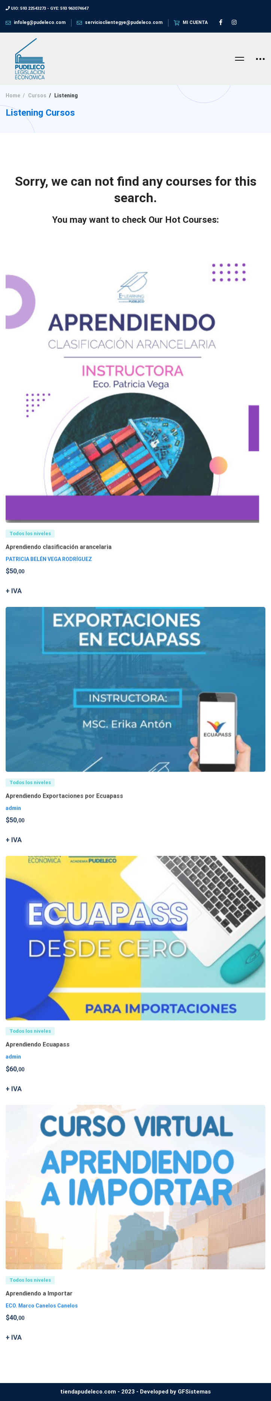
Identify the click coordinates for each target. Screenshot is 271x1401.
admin (13, 818)
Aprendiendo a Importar (39, 1303)
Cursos (37, 95)
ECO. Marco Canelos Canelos (42, 1316)
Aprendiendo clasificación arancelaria (59, 557)
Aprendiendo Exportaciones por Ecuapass (64, 805)
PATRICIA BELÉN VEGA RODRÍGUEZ (49, 569)
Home (13, 95)
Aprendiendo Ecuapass (38, 1054)
